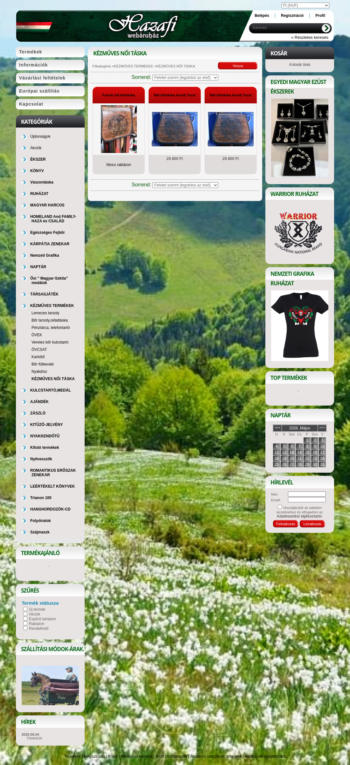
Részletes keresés (136, 756)
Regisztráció (94, 756)
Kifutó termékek (44, 447)
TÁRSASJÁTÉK (44, 294)
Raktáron (37, 624)
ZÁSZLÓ (38, 413)
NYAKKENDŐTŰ (45, 436)
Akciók (34, 614)
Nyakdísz (39, 371)
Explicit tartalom (42, 619)
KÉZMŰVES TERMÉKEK (133, 66)
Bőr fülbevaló (43, 364)
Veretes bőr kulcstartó (50, 342)
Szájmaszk (40, 532)
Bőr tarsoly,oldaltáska (50, 320)
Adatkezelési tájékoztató (264, 756)
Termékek (72, 756)
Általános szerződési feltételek (216, 756)
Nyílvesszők (41, 459)
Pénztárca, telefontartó (51, 327)
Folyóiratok (40, 520)
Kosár (113, 756)
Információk (177, 756)
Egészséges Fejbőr (47, 232)
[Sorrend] (185, 77)
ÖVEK (37, 335)
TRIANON (34, 738)
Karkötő (38, 357)
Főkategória (101, 66)
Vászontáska (41, 182)
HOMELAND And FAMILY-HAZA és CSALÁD (53, 218)
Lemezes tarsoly (45, 313)
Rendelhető (38, 628)
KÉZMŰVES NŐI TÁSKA (53, 379)
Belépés (262, 15)
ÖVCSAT (39, 349)
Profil (160, 756)
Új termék (37, 609)
